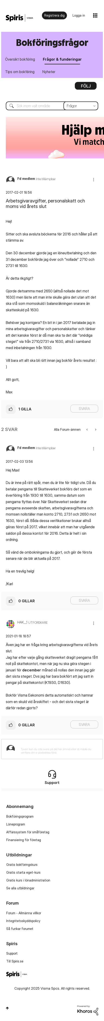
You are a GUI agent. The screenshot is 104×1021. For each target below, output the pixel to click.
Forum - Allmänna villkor (23, 913)
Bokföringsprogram (20, 816)
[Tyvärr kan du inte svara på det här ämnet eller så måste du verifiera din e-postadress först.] (58, 749)
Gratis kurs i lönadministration (28, 880)
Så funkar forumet (19, 929)
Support (12, 953)
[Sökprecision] (80, 105)
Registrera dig (54, 15)
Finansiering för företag (23, 840)
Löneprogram (15, 824)
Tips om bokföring (20, 71)
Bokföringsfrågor (52, 42)
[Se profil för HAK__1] (22, 622)
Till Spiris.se (14, 961)
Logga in (78, 15)
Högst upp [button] (7, 1008)
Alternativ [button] (85, 87)
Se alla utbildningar (20, 888)
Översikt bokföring (20, 59)
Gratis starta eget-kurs (23, 872)
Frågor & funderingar (62, 59)
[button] (93, 179)
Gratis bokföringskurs (22, 865)
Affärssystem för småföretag (27, 832)
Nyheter (48, 71)
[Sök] (52, 105)
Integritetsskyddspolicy (23, 921)
